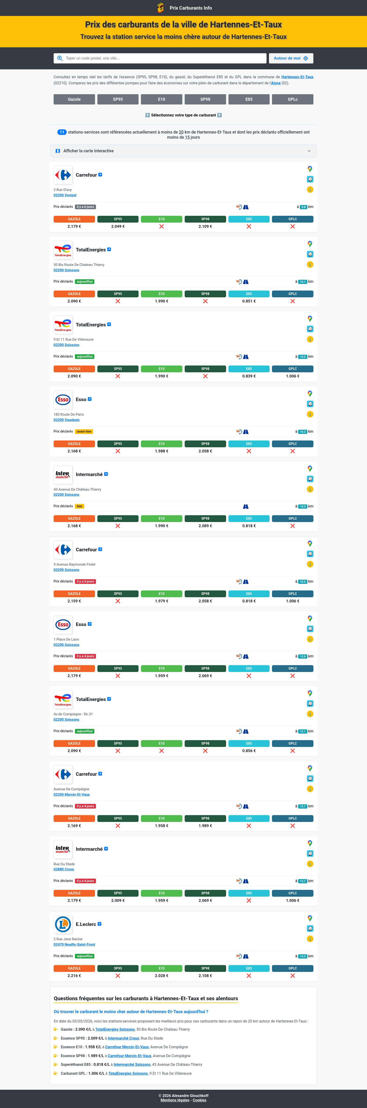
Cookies (199, 1100)
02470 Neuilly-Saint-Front (74, 944)
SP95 (118, 99)
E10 (161, 99)
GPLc (293, 99)
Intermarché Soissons (132, 1064)
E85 (249, 99)
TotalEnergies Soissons (115, 1029)
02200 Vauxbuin (67, 420)
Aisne (276, 83)
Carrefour (89, 175)
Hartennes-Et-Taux (297, 77)
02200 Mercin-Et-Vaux (72, 794)
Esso (84, 399)
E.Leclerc (89, 924)
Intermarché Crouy (123, 1038)
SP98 (205, 99)
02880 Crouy (64, 869)
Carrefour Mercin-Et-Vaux (127, 1047)
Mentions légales (175, 1100)
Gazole (74, 99)
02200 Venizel (65, 195)
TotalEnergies (93, 250)
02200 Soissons (66, 270)
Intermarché (92, 474)
